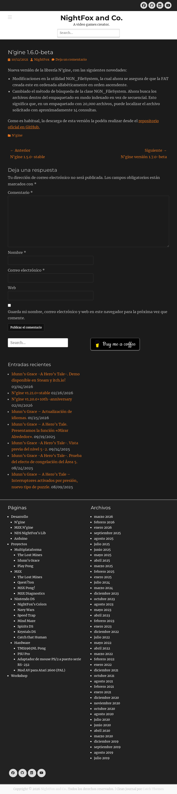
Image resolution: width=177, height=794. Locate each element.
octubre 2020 (104, 709)
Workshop (19, 676)
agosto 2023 (103, 604)
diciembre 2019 (106, 741)
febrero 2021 (104, 686)
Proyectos (19, 544)
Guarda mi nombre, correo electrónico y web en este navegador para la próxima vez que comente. (87, 314)
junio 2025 (102, 550)
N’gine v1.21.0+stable (31, 393)
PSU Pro (24, 654)
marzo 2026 (103, 517)
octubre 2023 (104, 599)
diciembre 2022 (106, 632)
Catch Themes (153, 789)
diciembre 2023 (106, 593)
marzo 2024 (103, 588)
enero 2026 (103, 527)
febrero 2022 (104, 659)
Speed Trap (26, 615)
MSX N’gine (23, 527)
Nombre (17, 252)
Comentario (20, 192)
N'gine (17, 135)
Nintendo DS (24, 599)
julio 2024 (102, 582)
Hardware (22, 643)
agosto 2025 (103, 538)
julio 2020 (102, 719)
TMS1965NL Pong (32, 648)
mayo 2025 (102, 555)
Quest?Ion (26, 582)
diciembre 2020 (106, 698)
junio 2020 (102, 725)
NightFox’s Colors (32, 604)
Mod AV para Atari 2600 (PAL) (41, 670)
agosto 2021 (103, 681)
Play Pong (25, 566)
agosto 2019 (103, 752)
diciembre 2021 (106, 670)
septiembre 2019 (107, 747)
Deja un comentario (71, 59)
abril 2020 (102, 731)
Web (12, 287)
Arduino (20, 538)
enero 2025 (103, 577)
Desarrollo (19, 517)
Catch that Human (32, 637)
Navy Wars (26, 610)
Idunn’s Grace (29, 560)
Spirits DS (25, 626)
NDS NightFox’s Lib (30, 533)
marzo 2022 (103, 654)
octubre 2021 (104, 676)
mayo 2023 (102, 610)
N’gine (19, 522)
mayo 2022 (102, 643)
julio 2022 (102, 637)
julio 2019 (101, 758)
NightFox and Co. (91, 18)
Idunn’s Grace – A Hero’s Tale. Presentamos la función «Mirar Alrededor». (40, 430)
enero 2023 (103, 626)
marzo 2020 (103, 736)
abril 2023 (102, 615)
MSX (18, 571)
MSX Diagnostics (31, 593)
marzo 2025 (103, 566)
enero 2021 (102, 692)
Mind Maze (26, 621)
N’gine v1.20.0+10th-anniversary (42, 399)
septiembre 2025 (107, 533)
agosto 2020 (104, 714)
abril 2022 (102, 648)
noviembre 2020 (107, 703)
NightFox (41, 59)
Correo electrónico (26, 270)
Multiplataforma (27, 550)
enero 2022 (103, 665)
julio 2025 (102, 544)
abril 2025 (102, 560)
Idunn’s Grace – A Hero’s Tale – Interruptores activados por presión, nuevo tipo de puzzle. (45, 480)
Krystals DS (27, 632)
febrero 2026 (104, 522)
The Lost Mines (30, 555)
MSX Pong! (26, 588)
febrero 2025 (104, 571)
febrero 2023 (104, 621)
